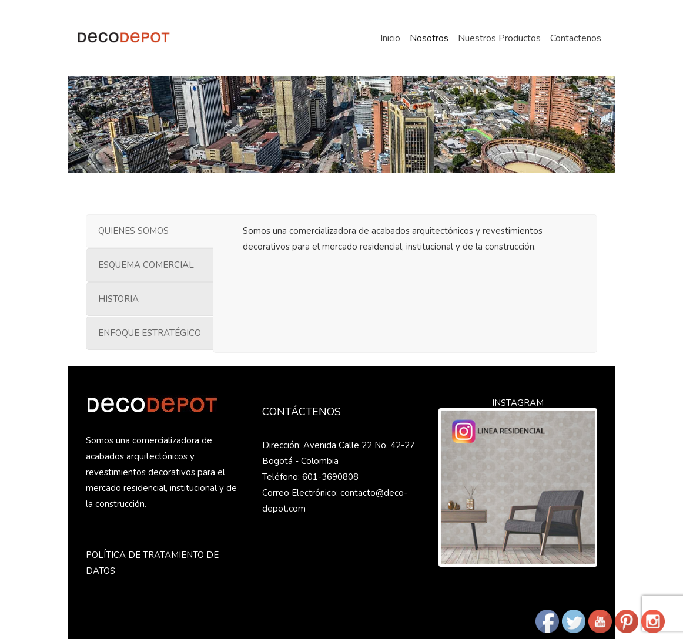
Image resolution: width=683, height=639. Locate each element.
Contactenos (575, 38)
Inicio (390, 38)
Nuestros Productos (499, 38)
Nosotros (429, 38)
